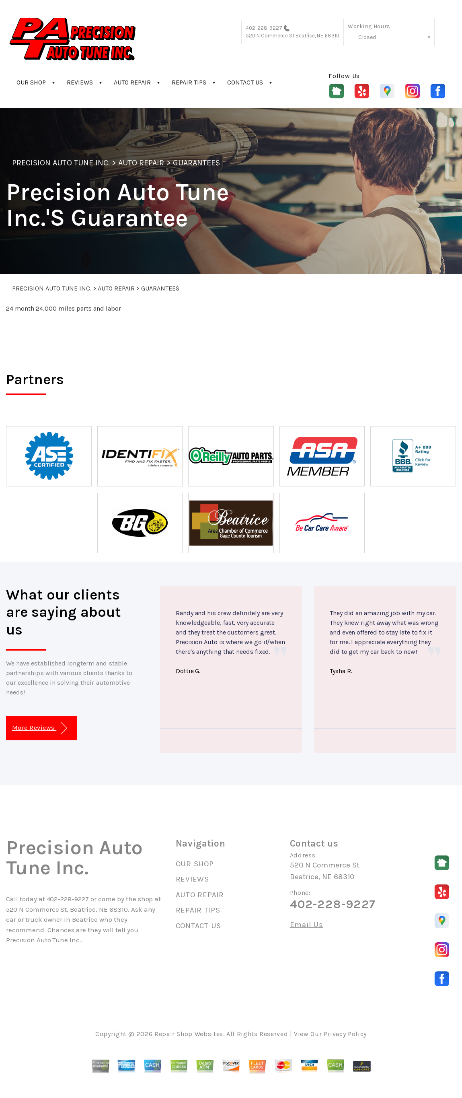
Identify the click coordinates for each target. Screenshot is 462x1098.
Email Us (306, 925)
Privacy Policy (345, 1034)
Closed (367, 37)
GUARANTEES (196, 162)
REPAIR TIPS (189, 82)
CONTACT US (245, 82)
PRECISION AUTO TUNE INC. (61, 162)
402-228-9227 (264, 28)
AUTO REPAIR (132, 82)
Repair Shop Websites (188, 1034)
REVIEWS (80, 82)
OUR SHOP (31, 82)
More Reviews (39, 728)
